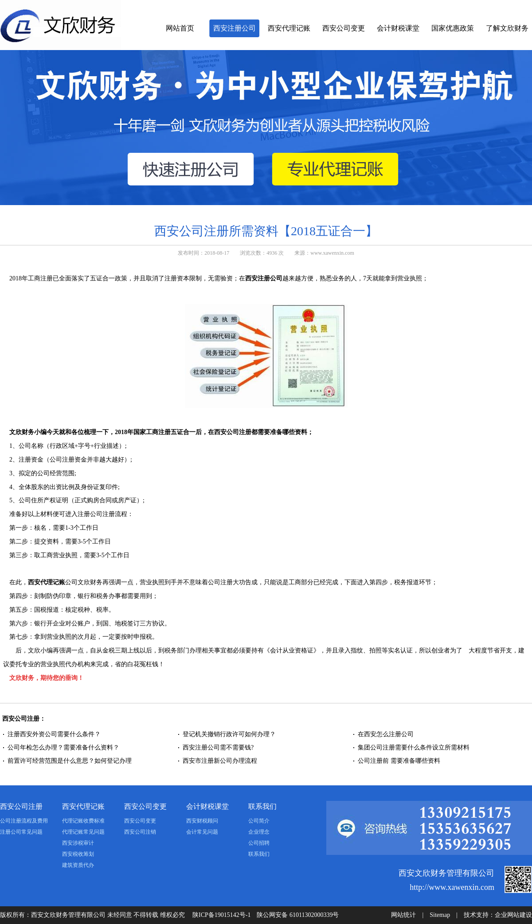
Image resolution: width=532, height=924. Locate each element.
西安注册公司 (234, 28)
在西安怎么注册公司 (386, 734)
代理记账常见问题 (83, 832)
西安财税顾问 (202, 821)
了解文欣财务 (507, 28)
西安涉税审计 (78, 843)
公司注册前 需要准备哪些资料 (399, 760)
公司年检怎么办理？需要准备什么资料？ (63, 747)
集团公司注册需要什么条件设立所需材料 (413, 747)
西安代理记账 (289, 28)
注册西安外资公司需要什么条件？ (54, 734)
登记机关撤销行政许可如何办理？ (229, 734)
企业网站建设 (513, 915)
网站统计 (403, 915)
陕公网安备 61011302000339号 (298, 915)
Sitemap (440, 915)
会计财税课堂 (398, 28)
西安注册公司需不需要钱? (218, 747)
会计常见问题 (202, 832)
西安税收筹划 (78, 854)
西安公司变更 (343, 28)
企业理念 (259, 832)
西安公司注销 (140, 832)
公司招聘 (259, 843)
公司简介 (259, 821)
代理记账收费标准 (83, 821)
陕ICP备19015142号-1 (221, 915)
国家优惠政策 (452, 28)
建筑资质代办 (78, 865)
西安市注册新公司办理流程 (220, 760)
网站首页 (180, 28)
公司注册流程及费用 (24, 821)
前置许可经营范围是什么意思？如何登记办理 (70, 760)
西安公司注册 (21, 806)
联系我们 (262, 806)
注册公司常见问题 (21, 832)
